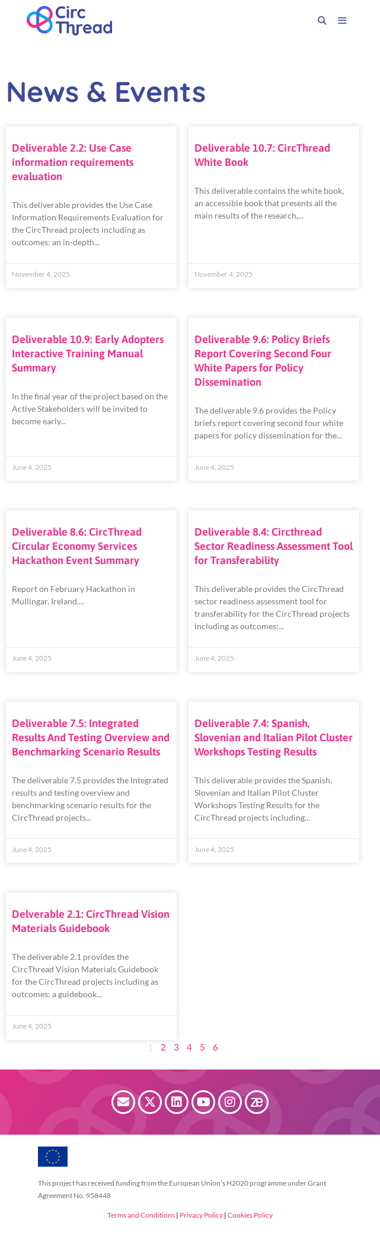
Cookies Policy (249, 1215)
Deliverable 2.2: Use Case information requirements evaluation (72, 162)
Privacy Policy (200, 1215)
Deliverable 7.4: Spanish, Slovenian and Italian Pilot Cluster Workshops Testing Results (273, 737)
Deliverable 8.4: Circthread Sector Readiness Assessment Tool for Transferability (273, 546)
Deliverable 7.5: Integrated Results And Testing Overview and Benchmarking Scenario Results (91, 737)
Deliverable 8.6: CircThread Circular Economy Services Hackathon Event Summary (77, 546)
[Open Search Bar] (322, 20)
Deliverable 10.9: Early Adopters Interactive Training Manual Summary (88, 353)
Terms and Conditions (141, 1215)
